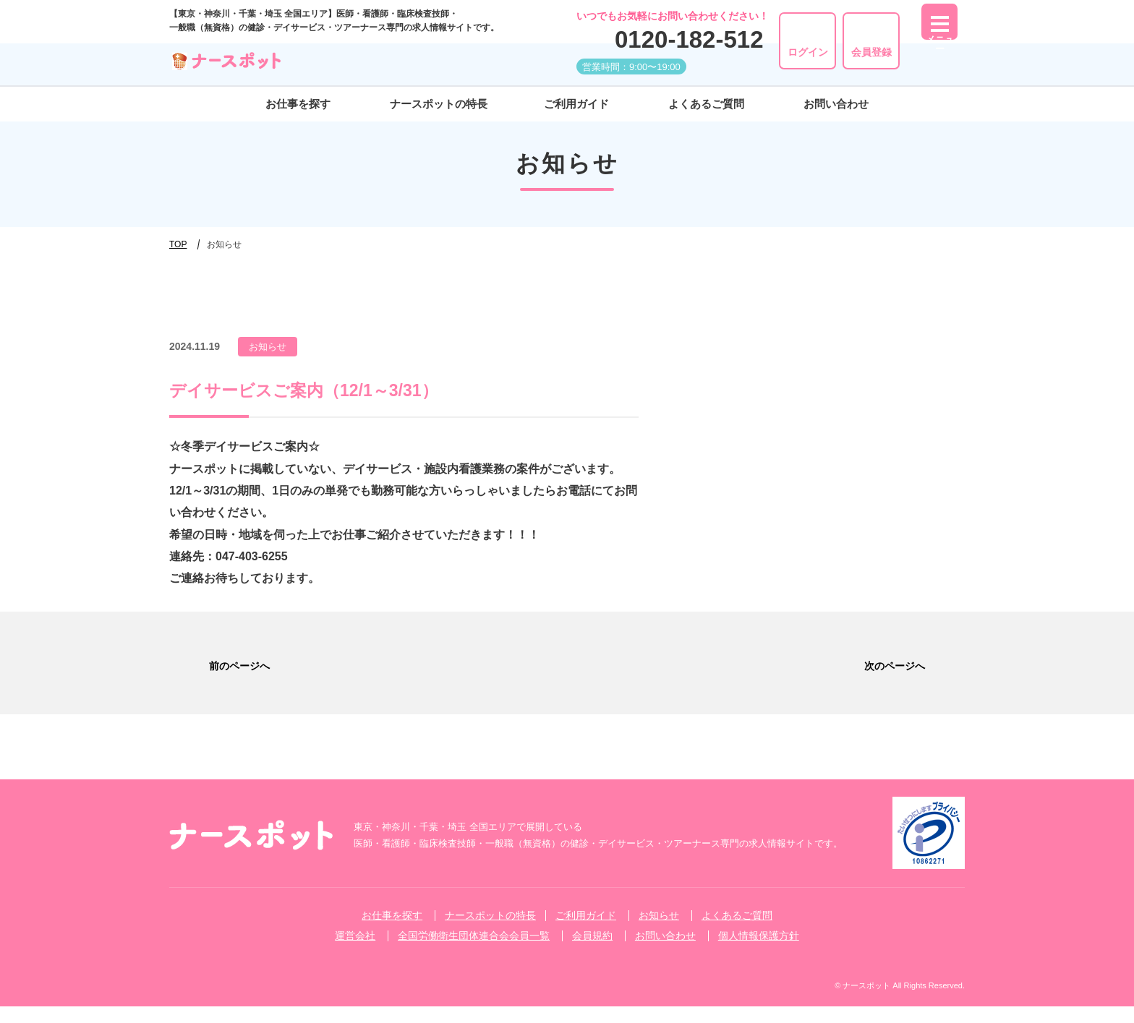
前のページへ (217, 671)
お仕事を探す (298, 104)
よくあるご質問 (706, 104)
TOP (178, 244)
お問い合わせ (836, 104)
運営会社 (355, 952)
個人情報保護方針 (758, 952)
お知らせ (659, 932)
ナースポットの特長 (438, 104)
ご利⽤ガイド (576, 104)
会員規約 (592, 952)
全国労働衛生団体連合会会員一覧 (474, 952)
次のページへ (917, 671)
